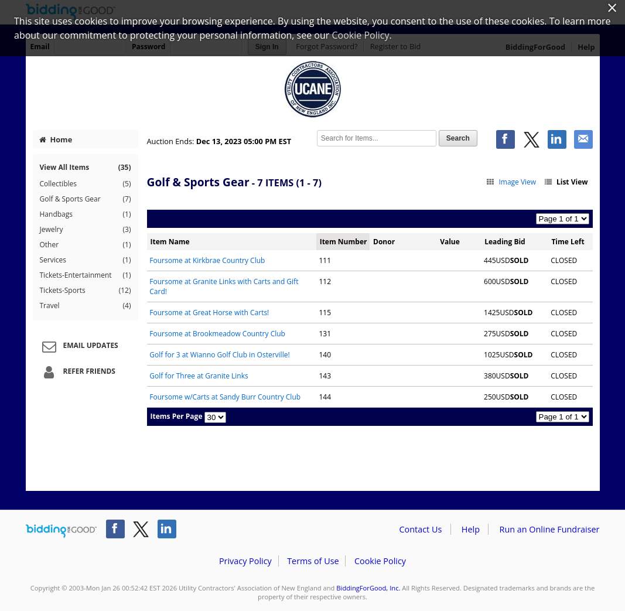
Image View (511, 182)
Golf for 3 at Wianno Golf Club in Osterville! (219, 355)
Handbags (85, 214)
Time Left (567, 242)
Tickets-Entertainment (85, 275)
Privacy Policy (245, 560)
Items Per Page (177, 416)
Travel (85, 306)
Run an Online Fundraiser (550, 529)
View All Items (85, 167)
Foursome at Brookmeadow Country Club (217, 334)
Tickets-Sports (85, 290)
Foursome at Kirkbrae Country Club (207, 260)
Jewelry (85, 229)
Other (85, 245)
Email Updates (78, 346)
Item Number (343, 242)
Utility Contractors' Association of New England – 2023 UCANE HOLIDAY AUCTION (313, 89)
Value (450, 242)
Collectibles (85, 184)
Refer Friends (77, 372)
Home (55, 139)
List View (565, 182)
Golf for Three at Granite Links (198, 376)
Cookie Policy (380, 560)
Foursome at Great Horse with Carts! (209, 313)
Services (85, 260)
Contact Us (420, 529)
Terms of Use (313, 560)
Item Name (170, 242)
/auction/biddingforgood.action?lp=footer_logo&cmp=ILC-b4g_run (61, 531)
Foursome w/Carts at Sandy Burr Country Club (224, 397)
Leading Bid (504, 242)
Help (471, 529)
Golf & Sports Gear (85, 199)
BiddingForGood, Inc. (368, 587)
